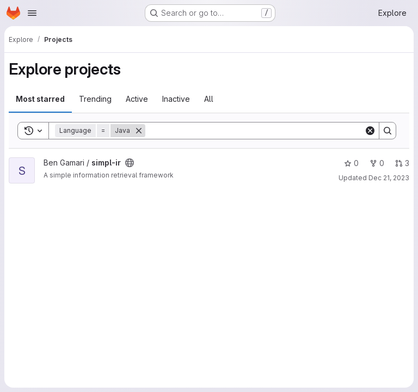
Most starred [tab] (40, 98)
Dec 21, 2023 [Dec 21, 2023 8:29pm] (388, 178)
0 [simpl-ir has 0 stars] (351, 163)
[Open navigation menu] (32, 13)
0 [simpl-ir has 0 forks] (377, 163)
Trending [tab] (95, 98)
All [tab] (208, 98)
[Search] (254, 130)
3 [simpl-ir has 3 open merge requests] (402, 163)
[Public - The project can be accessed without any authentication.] (129, 162)
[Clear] (370, 130)
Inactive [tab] (176, 98)
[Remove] (138, 130)
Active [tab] (137, 98)
